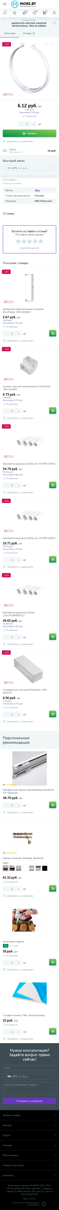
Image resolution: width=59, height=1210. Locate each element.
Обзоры (29, 1145)
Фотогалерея (29, 1155)
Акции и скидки (29, 1115)
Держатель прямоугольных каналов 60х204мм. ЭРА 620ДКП (23, 310)
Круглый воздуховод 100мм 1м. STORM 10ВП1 (29, 538)
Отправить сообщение (29, 1100)
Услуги (29, 1135)
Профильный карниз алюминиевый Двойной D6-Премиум (28, 791)
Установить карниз (13, 941)
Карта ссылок (29, 1198)
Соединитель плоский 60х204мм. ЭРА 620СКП (25, 691)
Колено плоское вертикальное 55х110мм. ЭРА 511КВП (27, 388)
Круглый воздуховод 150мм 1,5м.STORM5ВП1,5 (18, 614)
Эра (37, 190)
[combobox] (10, 168)
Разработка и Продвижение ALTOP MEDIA (29, 1203)
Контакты (29, 1175)
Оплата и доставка (29, 1165)
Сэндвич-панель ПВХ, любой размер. (24, 1015)
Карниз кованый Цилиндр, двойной (23, 858)
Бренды (29, 1125)
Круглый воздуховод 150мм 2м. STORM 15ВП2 (29, 463)
